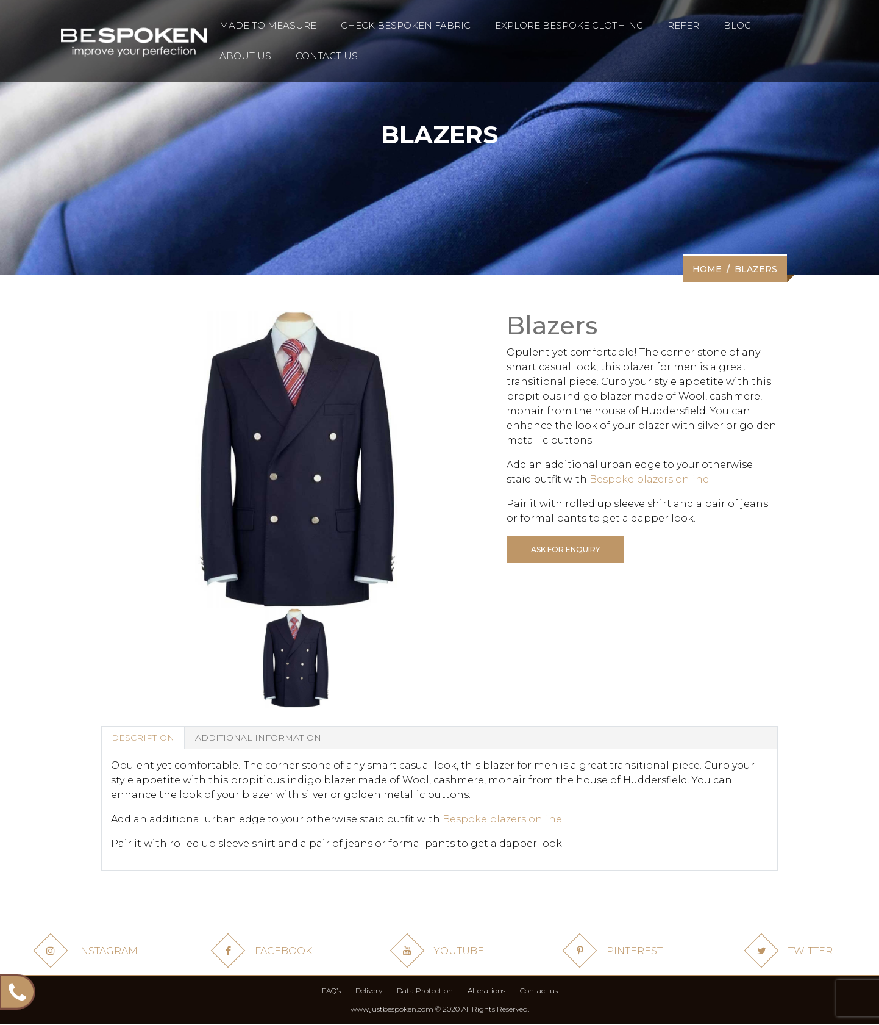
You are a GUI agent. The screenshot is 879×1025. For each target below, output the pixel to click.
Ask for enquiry (565, 549)
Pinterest (615, 951)
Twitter (791, 951)
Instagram (88, 951)
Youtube (439, 951)
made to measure (267, 25)
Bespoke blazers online (649, 479)
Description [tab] (143, 737)
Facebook (264, 951)
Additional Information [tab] (258, 737)
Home (707, 269)
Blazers (756, 269)
